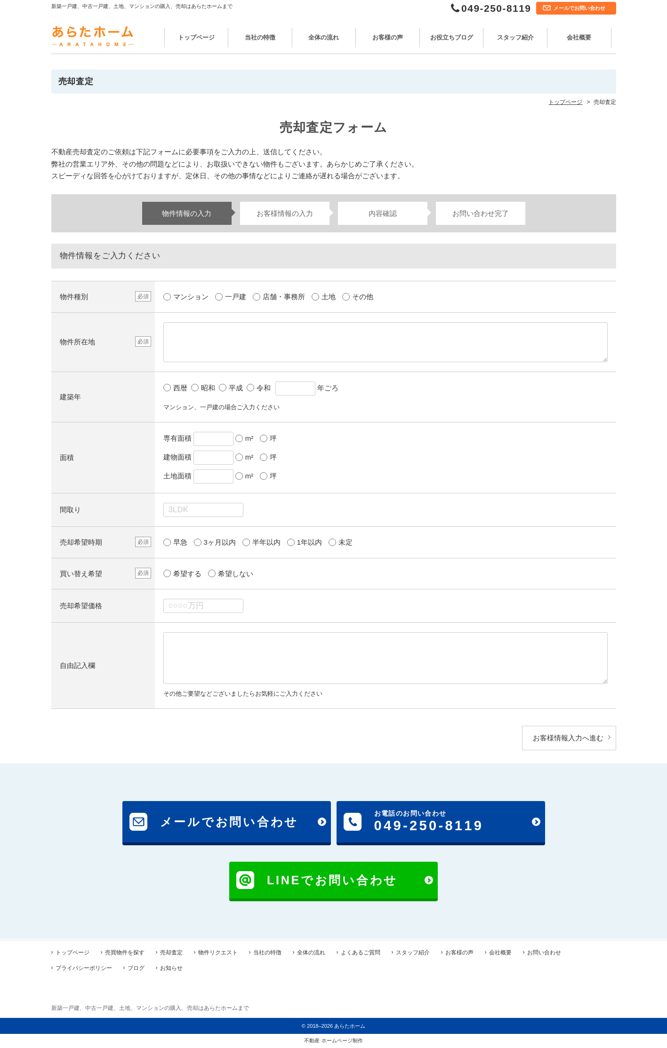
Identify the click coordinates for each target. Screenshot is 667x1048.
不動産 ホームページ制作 (333, 1039)
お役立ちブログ (451, 37)
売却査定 (171, 951)
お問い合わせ (544, 951)
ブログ (136, 967)
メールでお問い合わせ (579, 8)
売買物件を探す (125, 951)
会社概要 (579, 37)
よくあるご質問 (360, 951)
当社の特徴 (260, 37)
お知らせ (171, 967)
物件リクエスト (218, 951)
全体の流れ (323, 37)
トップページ (196, 37)
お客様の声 (387, 37)
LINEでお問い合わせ (332, 880)
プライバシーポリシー (84, 967)
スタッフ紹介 (515, 37)
